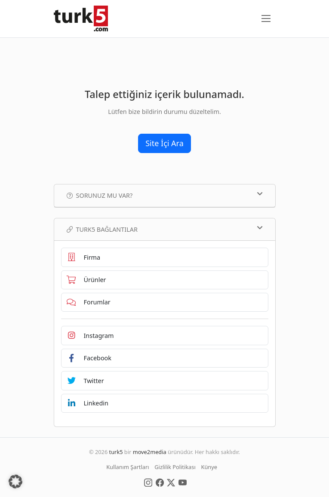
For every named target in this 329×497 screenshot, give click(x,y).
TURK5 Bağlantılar (165, 229)
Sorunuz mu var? (165, 195)
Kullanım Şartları (127, 467)
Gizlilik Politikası (174, 467)
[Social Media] (148, 482)
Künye (209, 467)
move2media (149, 452)
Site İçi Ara (164, 143)
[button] (15, 481)
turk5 (116, 452)
